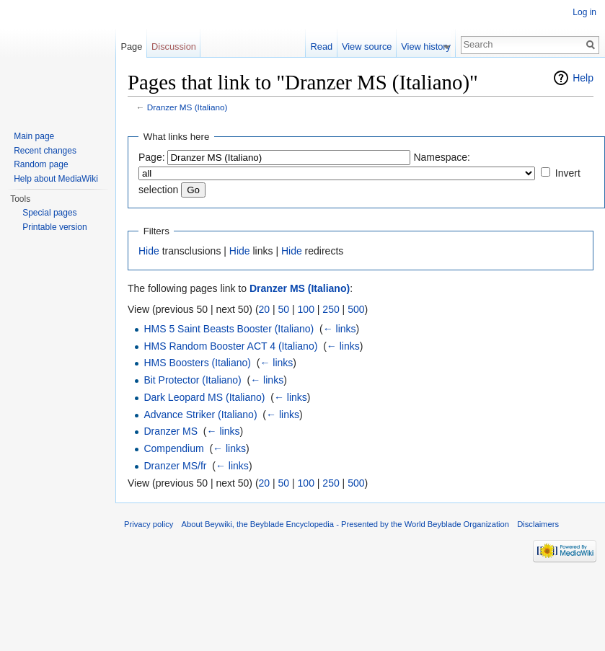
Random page (41, 164)
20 (264, 309)
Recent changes (45, 151)
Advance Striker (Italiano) (200, 414)
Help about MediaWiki (56, 179)
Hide (148, 251)
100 (306, 309)
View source (372, 46)
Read (326, 46)
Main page (34, 136)
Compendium (173, 448)
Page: (151, 157)
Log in (584, 12)
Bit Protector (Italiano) (192, 380)
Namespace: (441, 157)
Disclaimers (538, 524)
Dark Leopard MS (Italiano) (204, 397)
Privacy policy (148, 524)
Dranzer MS (170, 431)
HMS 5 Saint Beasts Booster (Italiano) (228, 329)
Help (583, 78)
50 (284, 309)
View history (431, 46)
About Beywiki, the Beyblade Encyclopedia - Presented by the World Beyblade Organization (345, 524)
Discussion (173, 46)
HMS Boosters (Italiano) (197, 362)
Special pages (49, 213)
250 (330, 309)
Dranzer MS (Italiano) (187, 107)
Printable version (54, 227)
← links (339, 329)
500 (356, 309)
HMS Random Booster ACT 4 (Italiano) (230, 346)
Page (131, 46)
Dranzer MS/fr (174, 465)
